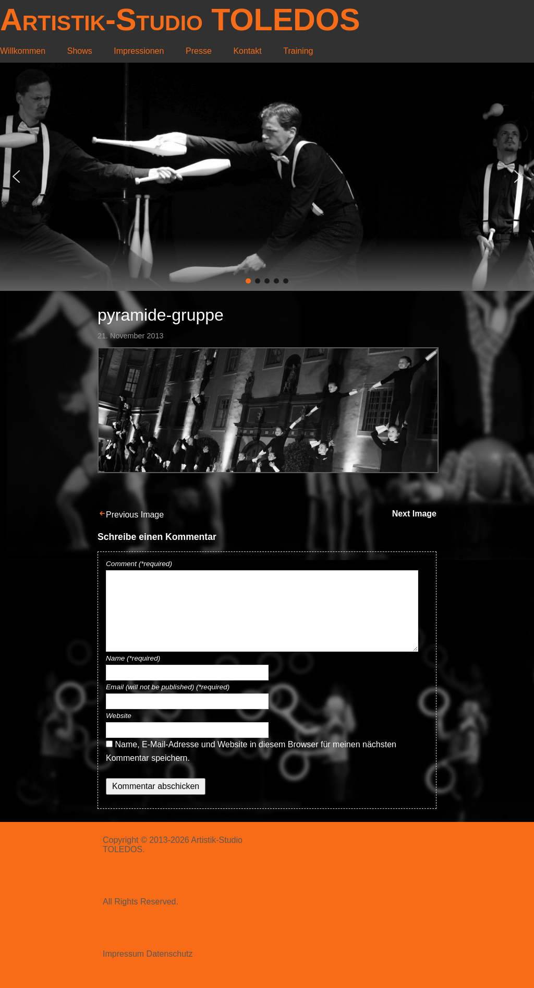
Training (298, 50)
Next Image (414, 513)
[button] (16, 176)
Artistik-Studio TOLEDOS (180, 19)
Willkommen (22, 50)
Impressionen (139, 50)
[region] (267, 177)
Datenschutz (170, 953)
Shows (79, 50)
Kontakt (247, 50)
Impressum (123, 953)
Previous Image (135, 514)
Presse (199, 50)
